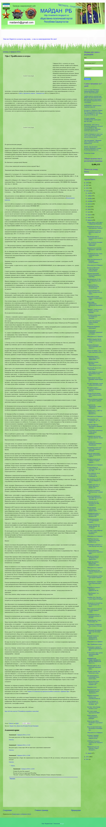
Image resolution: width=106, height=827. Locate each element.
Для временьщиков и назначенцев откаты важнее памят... (93, 677)
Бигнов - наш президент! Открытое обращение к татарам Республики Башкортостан (92, 148)
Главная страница (41, 810)
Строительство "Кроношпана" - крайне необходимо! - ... (94, 406)
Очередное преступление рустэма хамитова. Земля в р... (95, 438)
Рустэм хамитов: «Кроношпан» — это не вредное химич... (94, 509)
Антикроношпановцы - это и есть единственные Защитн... (95, 520)
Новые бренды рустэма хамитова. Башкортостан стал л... (94, 572)
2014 (87, 191)
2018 (87, 182)
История (25, 726)
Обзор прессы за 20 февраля (94, 732)
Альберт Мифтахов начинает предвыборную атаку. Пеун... (95, 373)
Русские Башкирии (33, 726)
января (90, 753)
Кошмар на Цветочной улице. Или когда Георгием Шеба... (93, 269)
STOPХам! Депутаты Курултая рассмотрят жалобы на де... (93, 540)
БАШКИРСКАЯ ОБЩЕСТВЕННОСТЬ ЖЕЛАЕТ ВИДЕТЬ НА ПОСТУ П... (94, 661)
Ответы (13, 765)
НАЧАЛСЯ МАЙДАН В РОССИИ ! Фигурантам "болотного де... (94, 497)
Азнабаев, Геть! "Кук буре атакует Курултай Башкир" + (95, 599)
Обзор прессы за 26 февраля (94, 416)
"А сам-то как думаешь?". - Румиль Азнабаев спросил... (94, 322)
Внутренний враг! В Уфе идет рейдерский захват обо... (94, 281)
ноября (90, 195)
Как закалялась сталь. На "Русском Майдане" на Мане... (94, 480)
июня (89, 209)
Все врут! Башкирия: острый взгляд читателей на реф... (95, 384)
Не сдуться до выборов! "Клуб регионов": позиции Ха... (95, 492)
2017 (87, 185)
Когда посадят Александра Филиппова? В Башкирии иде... (94, 728)
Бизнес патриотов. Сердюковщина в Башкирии (92, 717)
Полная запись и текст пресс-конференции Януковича (95, 223)
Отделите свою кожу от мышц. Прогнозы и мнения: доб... (93, 486)
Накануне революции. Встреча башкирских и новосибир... (94, 275)
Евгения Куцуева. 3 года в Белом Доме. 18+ (94, 621)
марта (89, 217)
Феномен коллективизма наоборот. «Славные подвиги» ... (93, 460)
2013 (87, 756)
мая (89, 212)
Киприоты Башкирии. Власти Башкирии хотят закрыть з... (94, 346)
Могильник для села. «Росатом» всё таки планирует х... (93, 503)
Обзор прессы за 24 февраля (94, 536)
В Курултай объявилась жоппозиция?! (93, 327)
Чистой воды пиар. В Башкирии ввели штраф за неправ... (95, 238)
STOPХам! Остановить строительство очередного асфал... (95, 742)
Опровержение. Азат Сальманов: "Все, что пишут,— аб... (93, 420)
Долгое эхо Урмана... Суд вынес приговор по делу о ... (94, 352)
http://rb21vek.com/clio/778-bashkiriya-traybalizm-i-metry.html (22, 711)
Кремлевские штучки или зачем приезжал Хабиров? (95, 227)
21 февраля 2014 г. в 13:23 (23, 734)
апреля (90, 214)
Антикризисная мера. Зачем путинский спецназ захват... (94, 255)
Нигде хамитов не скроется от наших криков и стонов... (94, 610)
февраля (90, 220)
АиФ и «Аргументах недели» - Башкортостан (31, 93)
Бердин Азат (13, 726)
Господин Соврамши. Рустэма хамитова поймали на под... (93, 737)
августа (90, 204)
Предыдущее (76, 810)
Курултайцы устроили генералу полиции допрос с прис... (94, 298)
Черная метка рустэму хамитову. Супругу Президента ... (93, 748)
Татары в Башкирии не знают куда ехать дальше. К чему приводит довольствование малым (93, 135)
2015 (87, 188)
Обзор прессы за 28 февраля (94, 265)
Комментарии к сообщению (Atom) (21, 814)
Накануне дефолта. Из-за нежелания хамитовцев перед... (94, 667)
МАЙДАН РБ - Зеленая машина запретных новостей (92, 106)
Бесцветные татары (89, 153)
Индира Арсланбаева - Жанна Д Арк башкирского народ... (93, 563)
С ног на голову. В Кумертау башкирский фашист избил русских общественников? (91, 91)
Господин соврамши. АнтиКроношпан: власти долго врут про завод (92, 120)
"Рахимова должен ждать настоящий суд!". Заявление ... (94, 316)
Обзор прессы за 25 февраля (94, 465)
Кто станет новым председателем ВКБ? (93, 712)
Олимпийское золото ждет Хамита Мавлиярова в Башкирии (94, 449)
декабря (90, 193)
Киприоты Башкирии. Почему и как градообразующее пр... (94, 697)
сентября (90, 201)
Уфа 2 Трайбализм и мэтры (94, 644)
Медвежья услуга (92, 687)
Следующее (7, 810)
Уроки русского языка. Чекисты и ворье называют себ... (93, 683)
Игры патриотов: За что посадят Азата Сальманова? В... (93, 475)
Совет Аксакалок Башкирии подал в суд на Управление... (94, 244)
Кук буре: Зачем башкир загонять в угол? (93, 707)
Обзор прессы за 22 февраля (94, 567)
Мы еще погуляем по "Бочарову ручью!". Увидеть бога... (93, 557)
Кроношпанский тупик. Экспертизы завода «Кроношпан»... (93, 691)
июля (89, 206)
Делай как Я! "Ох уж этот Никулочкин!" (94, 368)
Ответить (11, 739)
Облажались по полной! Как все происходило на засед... (94, 604)
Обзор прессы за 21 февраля (94, 641)
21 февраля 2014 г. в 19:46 (23, 755)
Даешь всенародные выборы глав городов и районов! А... (95, 577)
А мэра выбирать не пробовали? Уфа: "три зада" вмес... (93, 469)
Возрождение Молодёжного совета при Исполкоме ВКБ (94, 632)
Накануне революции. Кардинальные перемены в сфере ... (95, 552)
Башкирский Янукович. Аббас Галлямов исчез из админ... (94, 292)
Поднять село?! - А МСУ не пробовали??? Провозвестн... (94, 412)
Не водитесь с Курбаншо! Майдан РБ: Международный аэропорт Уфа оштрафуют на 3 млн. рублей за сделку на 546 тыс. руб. (93, 113)
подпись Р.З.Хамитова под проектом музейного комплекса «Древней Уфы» (48, 691)
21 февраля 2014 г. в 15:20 (23, 745)
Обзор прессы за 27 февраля (94, 336)
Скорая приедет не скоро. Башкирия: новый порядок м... (95, 379)
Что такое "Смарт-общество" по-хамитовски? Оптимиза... (95, 532)
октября (90, 198)
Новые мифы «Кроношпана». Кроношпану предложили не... (94, 304)
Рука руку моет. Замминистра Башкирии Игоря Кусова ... (94, 443)
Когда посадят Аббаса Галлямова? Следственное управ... (95, 722)
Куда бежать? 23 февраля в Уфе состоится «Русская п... (94, 626)
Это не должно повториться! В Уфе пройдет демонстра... (95, 432)
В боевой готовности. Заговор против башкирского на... (93, 637)
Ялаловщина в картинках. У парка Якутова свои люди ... (94, 546)
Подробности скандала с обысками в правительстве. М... (94, 589)
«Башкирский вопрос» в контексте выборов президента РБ (93, 515)
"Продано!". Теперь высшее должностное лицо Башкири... (94, 311)
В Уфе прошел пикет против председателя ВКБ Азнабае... (95, 654)
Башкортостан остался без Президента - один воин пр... (94, 249)
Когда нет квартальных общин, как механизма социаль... (94, 455)
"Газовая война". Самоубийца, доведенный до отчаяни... (94, 332)
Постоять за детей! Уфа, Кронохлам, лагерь (93, 672)
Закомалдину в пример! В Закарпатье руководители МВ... (94, 648)
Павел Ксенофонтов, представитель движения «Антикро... (94, 426)
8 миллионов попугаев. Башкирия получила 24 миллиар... (94, 616)
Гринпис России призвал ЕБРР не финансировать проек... (94, 395)
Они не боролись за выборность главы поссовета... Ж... (92, 703)
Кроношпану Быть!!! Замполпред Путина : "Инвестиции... (93, 358)
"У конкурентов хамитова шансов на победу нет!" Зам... (94, 232)
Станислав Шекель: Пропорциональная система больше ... (93, 286)
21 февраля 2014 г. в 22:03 (27, 769)
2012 (87, 759)
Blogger (62, 823)
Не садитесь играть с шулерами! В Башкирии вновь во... (94, 389)
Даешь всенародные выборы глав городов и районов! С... (95, 400)
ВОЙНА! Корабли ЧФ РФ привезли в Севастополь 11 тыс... (94, 341)
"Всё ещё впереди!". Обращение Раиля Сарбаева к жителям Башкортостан (92, 142)
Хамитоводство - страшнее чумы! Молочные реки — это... (94, 583)
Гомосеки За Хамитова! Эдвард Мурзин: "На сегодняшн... (93, 526)
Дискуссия (19, 726)
